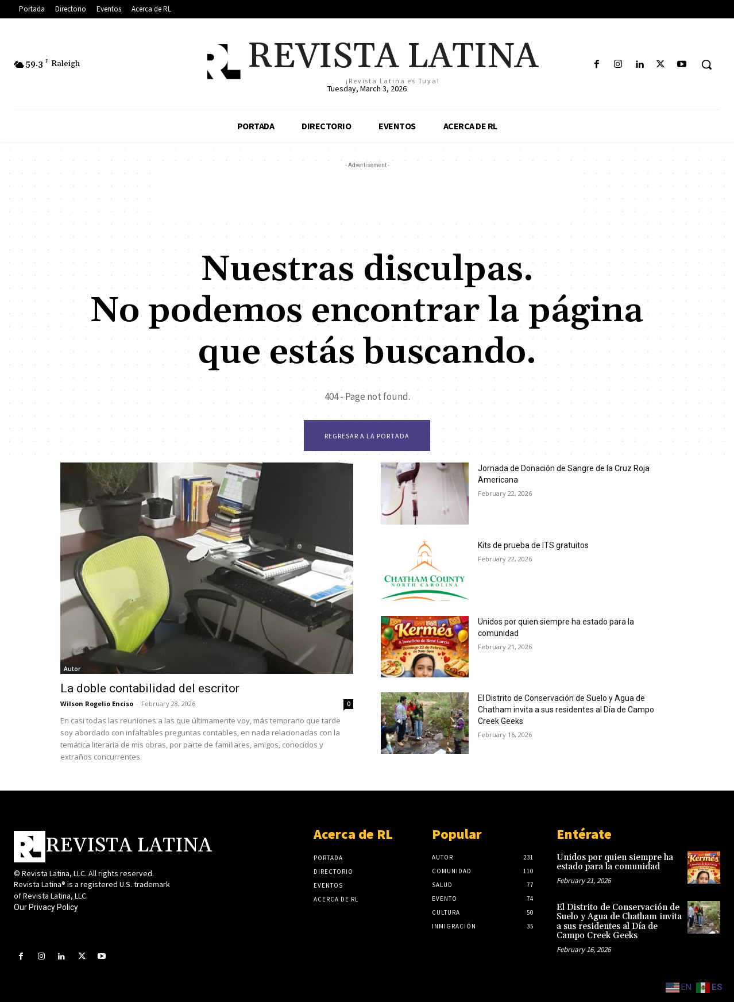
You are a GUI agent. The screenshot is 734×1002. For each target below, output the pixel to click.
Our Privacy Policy (46, 907)
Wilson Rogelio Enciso (96, 703)
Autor (72, 669)
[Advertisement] (367, 197)
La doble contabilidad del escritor (149, 688)
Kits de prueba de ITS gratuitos (533, 545)
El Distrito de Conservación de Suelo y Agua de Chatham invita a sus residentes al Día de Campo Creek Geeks (566, 709)
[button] (706, 64)
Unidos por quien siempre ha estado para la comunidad (615, 862)
